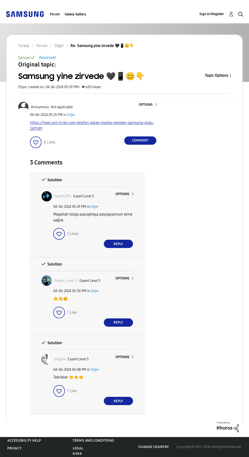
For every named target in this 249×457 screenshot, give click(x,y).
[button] (147, 105)
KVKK (77, 454)
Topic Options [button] (216, 75)
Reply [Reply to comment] (118, 244)
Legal (78, 448)
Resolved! (47, 57)
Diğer (71, 115)
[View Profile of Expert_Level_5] (66, 281)
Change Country (153, 447)
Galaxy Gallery (75, 14)
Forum (55, 14)
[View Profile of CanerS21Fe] (62, 196)
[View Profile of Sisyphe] (60, 359)
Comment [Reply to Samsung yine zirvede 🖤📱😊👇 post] (140, 140)
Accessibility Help (24, 440)
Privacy (14, 448)
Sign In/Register (211, 14)
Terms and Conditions (93, 440)
